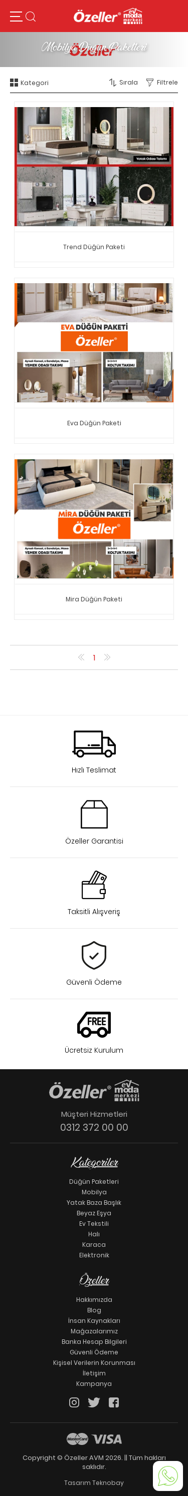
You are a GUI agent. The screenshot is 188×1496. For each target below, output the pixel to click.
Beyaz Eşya (94, 1213)
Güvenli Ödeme (94, 1352)
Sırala (128, 82)
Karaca (94, 1244)
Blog (94, 1310)
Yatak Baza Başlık (94, 1202)
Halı (94, 1234)
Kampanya (94, 1383)
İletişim (94, 1373)
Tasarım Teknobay (94, 1482)
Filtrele (167, 82)
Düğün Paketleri (94, 1181)
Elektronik (94, 1255)
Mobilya (94, 1192)
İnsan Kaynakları (94, 1320)
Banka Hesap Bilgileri (94, 1341)
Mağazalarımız (94, 1331)
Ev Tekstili (94, 1223)
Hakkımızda (94, 1299)
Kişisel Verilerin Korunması (94, 1362)
